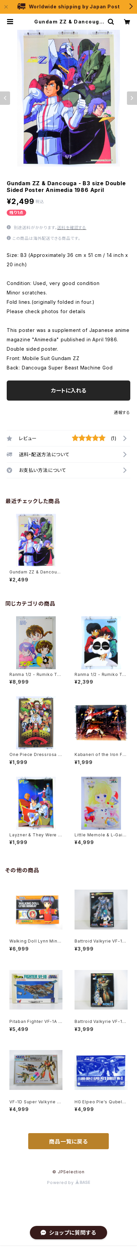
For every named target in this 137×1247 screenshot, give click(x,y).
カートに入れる (68, 390)
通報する (122, 412)
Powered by (68, 1182)
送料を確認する (71, 227)
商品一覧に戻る (68, 1141)
